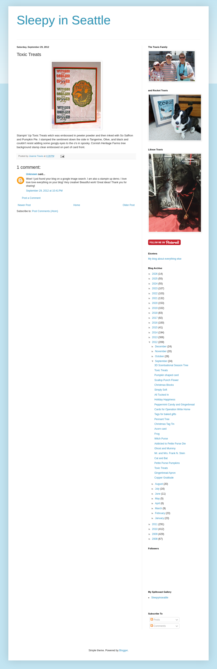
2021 (155, 298)
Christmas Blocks (164, 384)
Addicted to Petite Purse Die (170, 443)
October (160, 356)
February (160, 513)
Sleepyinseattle (159, 597)
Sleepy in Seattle (64, 20)
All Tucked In (161, 394)
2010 (155, 529)
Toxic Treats (161, 370)
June (158, 493)
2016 (155, 322)
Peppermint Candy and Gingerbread (174, 404)
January (160, 518)
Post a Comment (31, 198)
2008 (155, 538)
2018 (155, 312)
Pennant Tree (161, 419)
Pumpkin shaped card (166, 375)
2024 (155, 283)
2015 (155, 327)
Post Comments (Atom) (45, 211)
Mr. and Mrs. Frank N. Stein (169, 453)
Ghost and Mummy (164, 448)
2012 (155, 342)
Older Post (129, 205)
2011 (155, 524)
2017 (155, 317)
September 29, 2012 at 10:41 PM (44, 190)
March (159, 508)
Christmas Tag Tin (164, 424)
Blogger (123, 650)
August (159, 483)
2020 (155, 303)
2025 (155, 278)
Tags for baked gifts (165, 414)
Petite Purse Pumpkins (167, 463)
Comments (158, 626)
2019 (155, 308)
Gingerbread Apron (164, 472)
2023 (155, 288)
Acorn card (160, 428)
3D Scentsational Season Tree (171, 365)
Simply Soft (160, 389)
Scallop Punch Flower (166, 380)
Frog (157, 433)
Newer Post (24, 205)
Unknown (31, 174)
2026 (155, 273)
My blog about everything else (164, 258)
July (157, 488)
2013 (155, 337)
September (161, 361)
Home (76, 205)
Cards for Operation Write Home (172, 409)
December (161, 346)
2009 (155, 534)
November (161, 351)
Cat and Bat (161, 458)
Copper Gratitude (164, 477)
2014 (155, 332)
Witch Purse (161, 438)
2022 (155, 293)
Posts (155, 619)
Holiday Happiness (164, 399)
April (158, 503)
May (157, 498)
